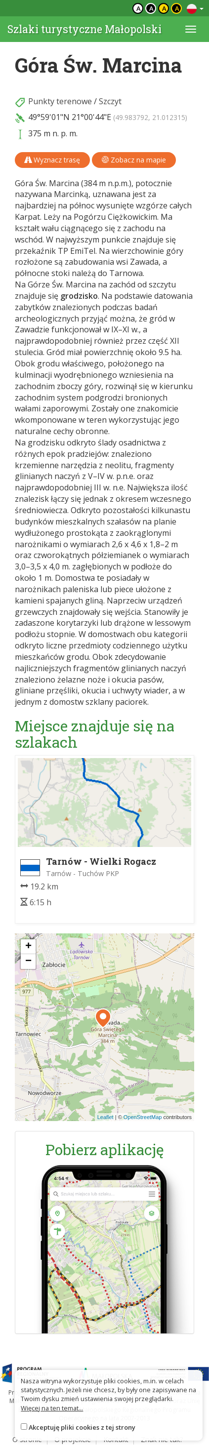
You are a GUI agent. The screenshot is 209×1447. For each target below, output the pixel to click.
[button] (103, 1018)
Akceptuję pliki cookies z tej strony (82, 1427)
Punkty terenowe (60, 101)
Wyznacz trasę (52, 159)
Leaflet (105, 1117)
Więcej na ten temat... (52, 1408)
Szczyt (110, 101)
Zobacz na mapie (134, 159)
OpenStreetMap (143, 1117)
